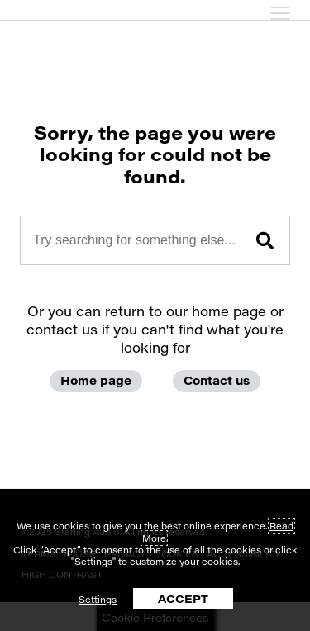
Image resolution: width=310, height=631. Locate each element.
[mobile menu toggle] (280, 13)
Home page (95, 380)
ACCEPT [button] (183, 598)
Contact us (217, 380)
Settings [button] (98, 599)
